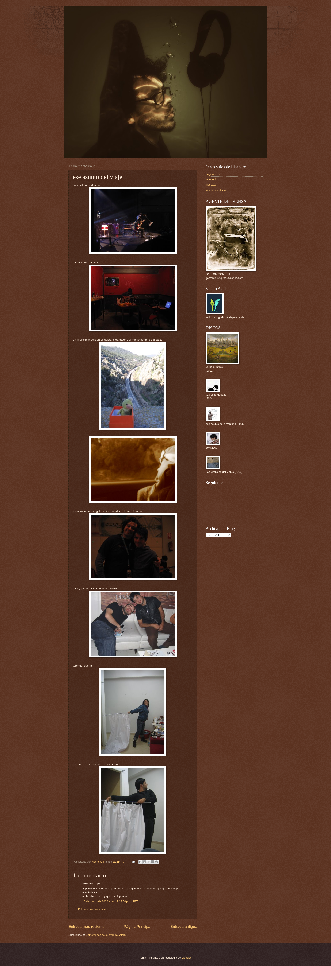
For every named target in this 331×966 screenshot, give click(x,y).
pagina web (213, 174)
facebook (211, 179)
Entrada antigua (183, 926)
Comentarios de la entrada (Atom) (106, 934)
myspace (211, 184)
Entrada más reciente (86, 926)
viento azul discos (216, 190)
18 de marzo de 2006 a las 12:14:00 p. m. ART (110, 901)
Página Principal (137, 926)
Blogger (186, 957)
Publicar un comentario (92, 909)
